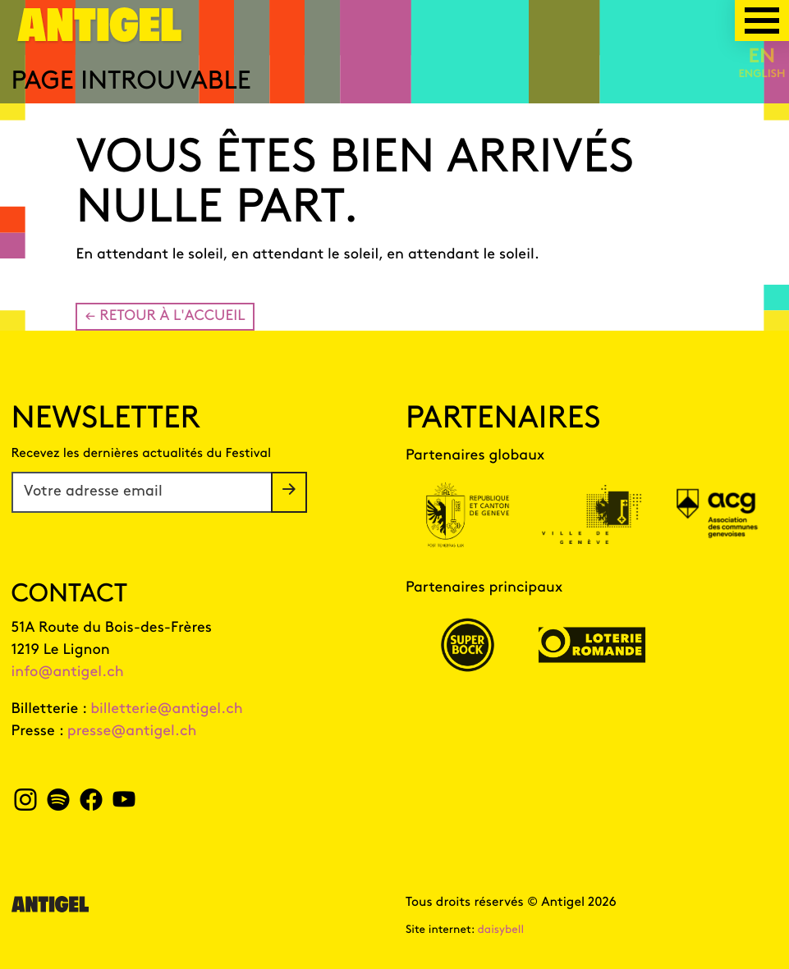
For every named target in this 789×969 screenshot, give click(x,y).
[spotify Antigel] (58, 804)
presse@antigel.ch (132, 731)
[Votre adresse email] (142, 492)
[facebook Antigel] (90, 804)
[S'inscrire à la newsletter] (289, 492)
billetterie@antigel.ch (166, 709)
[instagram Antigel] (25, 804)
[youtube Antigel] (123, 804)
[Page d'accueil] (100, 34)
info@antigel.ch (67, 672)
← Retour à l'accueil (165, 316)
